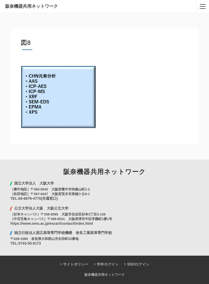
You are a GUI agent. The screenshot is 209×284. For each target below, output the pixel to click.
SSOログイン (138, 264)
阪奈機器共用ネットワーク (31, 6)
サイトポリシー (75, 264)
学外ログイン (108, 264)
